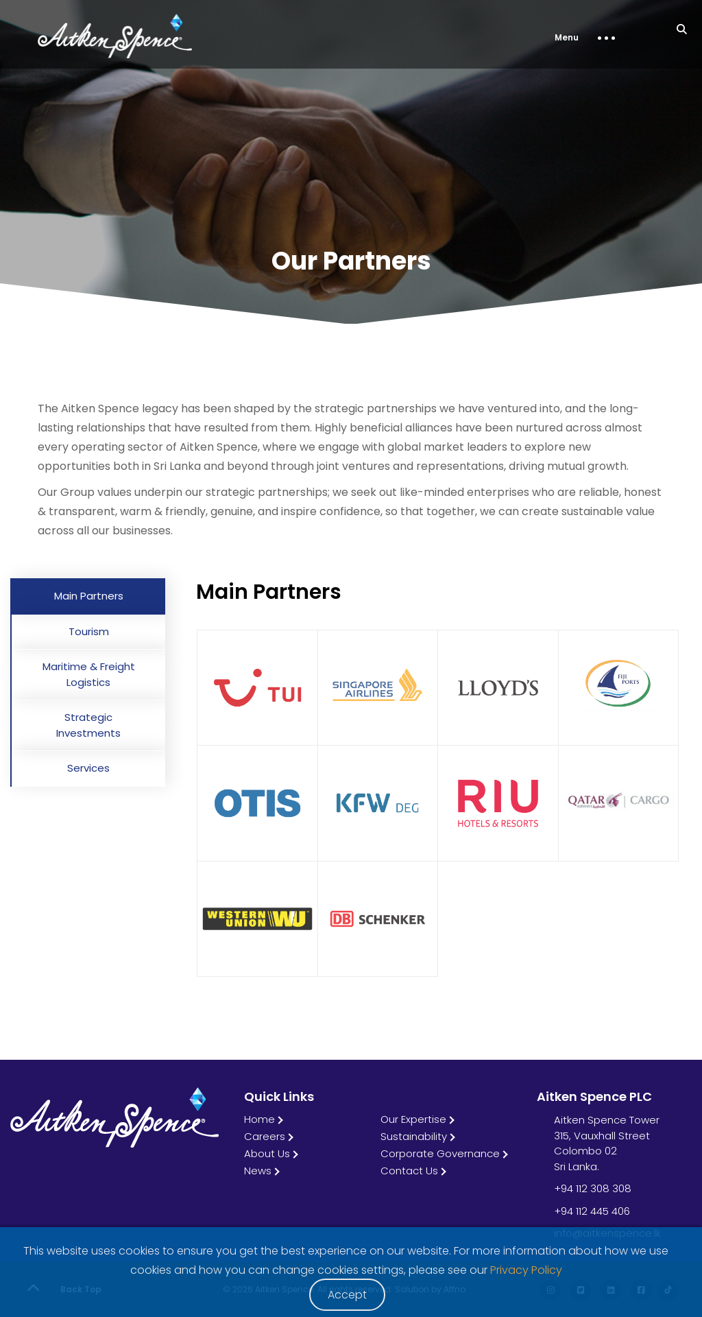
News (257, 1170)
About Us (267, 1153)
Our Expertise (413, 1119)
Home (259, 1119)
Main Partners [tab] (88, 596)
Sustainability (413, 1136)
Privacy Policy (526, 1270)
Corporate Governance (440, 1153)
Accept (347, 1295)
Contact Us (409, 1170)
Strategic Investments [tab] (88, 725)
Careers (264, 1136)
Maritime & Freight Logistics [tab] (89, 674)
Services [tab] (88, 768)
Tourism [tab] (89, 631)
